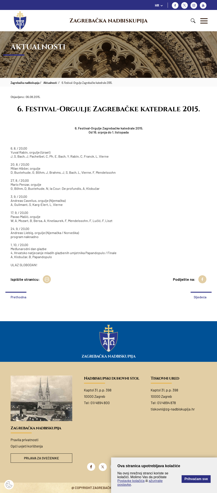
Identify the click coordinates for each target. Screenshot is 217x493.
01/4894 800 (100, 403)
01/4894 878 (166, 403)
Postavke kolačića (131, 481)
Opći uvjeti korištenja (27, 446)
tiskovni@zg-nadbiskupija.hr (173, 409)
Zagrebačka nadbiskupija (108, 21)
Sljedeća (200, 297)
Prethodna (18, 297)
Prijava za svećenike (41, 458)
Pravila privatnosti (24, 440)
